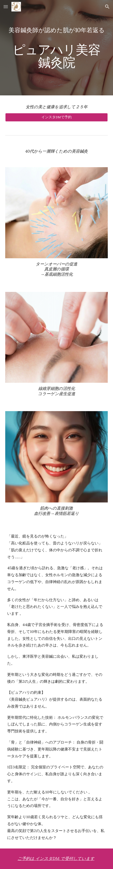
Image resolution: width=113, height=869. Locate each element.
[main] (56, 48)
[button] (5, 6)
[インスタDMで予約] (56, 117)
